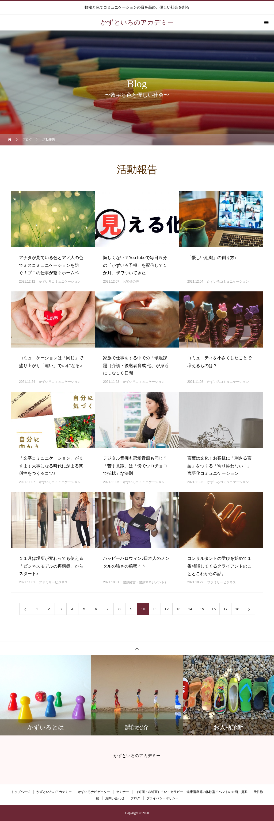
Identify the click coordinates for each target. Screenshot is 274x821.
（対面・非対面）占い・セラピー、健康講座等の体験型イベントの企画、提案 (191, 792)
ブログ (135, 798)
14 (190, 609)
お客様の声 (131, 281)
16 (214, 609)
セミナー (122, 792)
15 (202, 609)
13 (178, 609)
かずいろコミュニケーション (60, 281)
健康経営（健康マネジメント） (145, 582)
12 (167, 609)
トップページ (20, 792)
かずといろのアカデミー (54, 792)
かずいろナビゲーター (94, 792)
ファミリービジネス (53, 582)
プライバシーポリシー (162, 798)
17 (225, 609)
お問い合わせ (114, 798)
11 (155, 609)
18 (237, 609)
